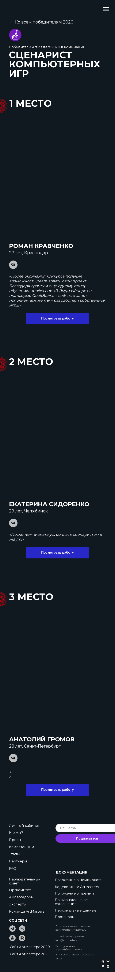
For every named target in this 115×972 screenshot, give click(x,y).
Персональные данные (75, 910)
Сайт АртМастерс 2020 (30, 947)
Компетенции (21, 847)
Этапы (14, 854)
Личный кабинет (24, 826)
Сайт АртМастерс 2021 (29, 954)
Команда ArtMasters (26, 911)
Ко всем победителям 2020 (44, 22)
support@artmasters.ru (70, 949)
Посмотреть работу (57, 318)
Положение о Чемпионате (78, 880)
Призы (15, 840)
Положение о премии (74, 893)
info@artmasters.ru (68, 940)
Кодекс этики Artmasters (77, 887)
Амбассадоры (21, 897)
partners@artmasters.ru (71, 929)
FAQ (12, 869)
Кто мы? (16, 833)
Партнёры (18, 861)
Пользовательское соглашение (71, 902)
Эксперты (17, 904)
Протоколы (65, 917)
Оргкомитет (20, 890)
